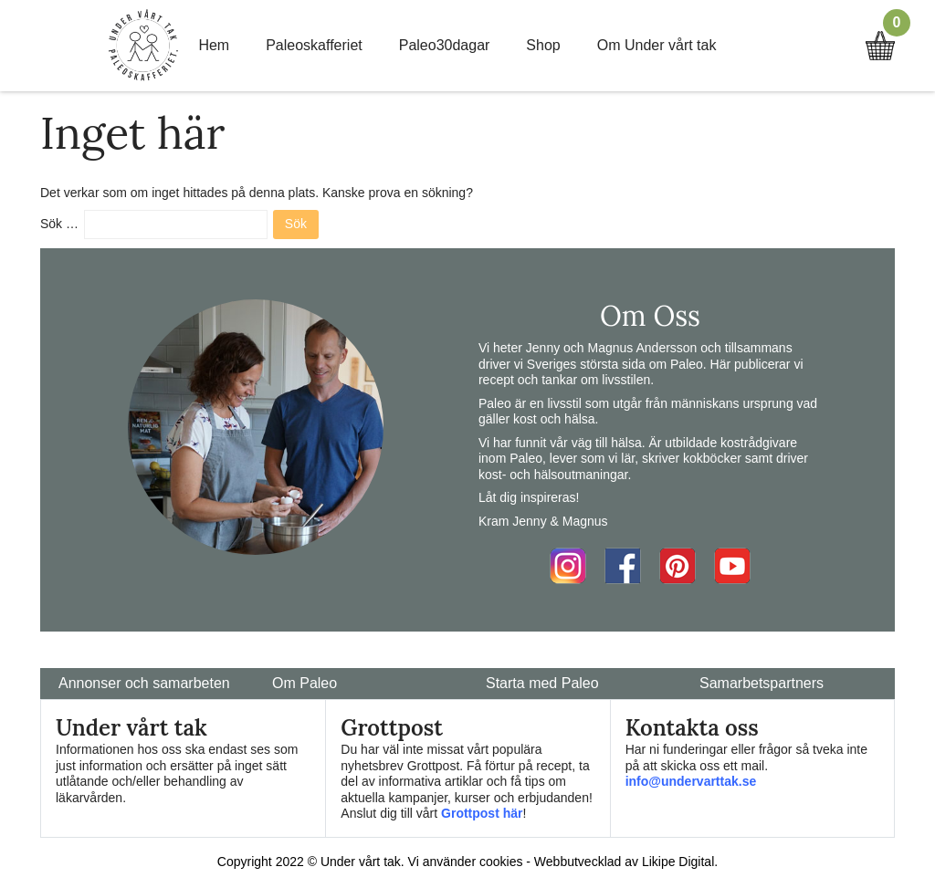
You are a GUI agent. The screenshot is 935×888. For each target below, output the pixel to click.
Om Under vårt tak (657, 45)
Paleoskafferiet (314, 45)
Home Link (143, 45)
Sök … (59, 223)
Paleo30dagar (444, 45)
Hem (213, 45)
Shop (543, 45)
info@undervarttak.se (691, 781)
